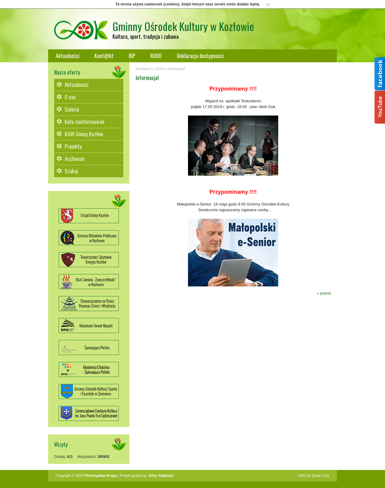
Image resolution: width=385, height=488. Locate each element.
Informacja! (176, 69)
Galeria (72, 109)
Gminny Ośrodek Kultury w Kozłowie (183, 26)
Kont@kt (104, 56)
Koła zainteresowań (84, 121)
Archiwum (75, 158)
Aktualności (67, 56)
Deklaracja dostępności (200, 56)
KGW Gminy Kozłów (84, 134)
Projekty (73, 146)
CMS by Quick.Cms (313, 476)
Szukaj (71, 171)
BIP (132, 56)
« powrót (324, 293)
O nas (70, 97)
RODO (156, 56)
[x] (268, 4)
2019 (160, 69)
